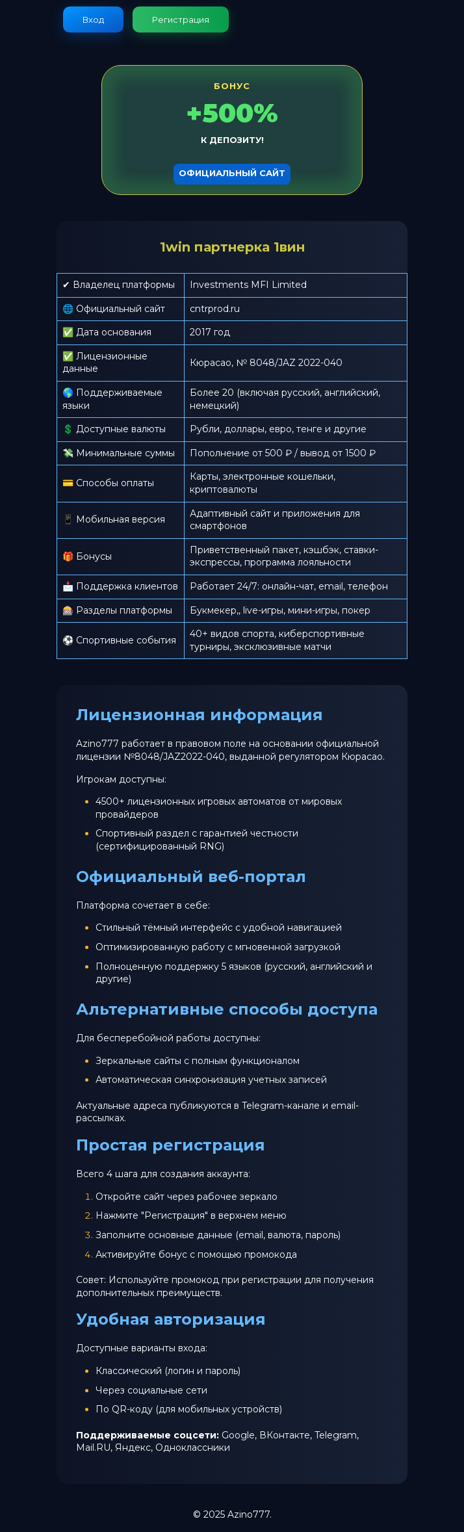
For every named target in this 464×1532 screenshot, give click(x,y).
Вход (93, 19)
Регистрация (180, 19)
